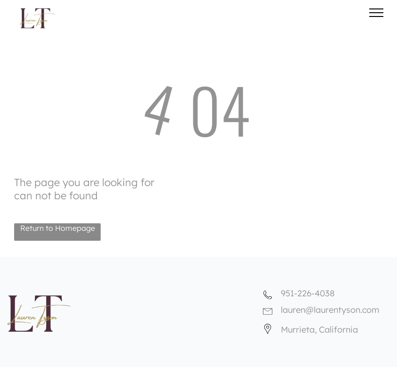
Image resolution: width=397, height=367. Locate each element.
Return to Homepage (57, 228)
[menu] (376, 12)
